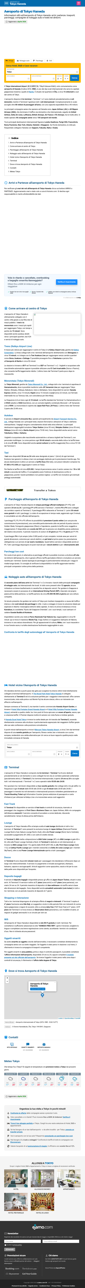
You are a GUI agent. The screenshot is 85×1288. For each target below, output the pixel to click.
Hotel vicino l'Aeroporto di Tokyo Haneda (26, 157)
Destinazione (10, 69)
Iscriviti (11, 1250)
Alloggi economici (42, 1179)
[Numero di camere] (66, 78)
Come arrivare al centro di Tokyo (22, 146)
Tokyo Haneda (18, 3)
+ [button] (7, 978)
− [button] (7, 981)
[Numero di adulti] (59, 78)
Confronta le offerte (18, 1113)
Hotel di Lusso (42, 1203)
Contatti (13, 168)
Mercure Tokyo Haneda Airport (47, 730)
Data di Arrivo (11, 76)
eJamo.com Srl (42, 1282)
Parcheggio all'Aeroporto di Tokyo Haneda (26, 150)
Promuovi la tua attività (19, 1286)
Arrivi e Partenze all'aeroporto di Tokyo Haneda (28, 143)
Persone (59, 76)
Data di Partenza (36, 76)
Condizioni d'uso (44, 1286)
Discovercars (15, 1142)
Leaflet (60, 1018)
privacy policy (17, 1245)
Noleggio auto (25, 61)
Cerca (74, 78)
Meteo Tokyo (15, 172)
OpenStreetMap (69, 1018)
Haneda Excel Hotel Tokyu (16, 720)
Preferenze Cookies (68, 1286)
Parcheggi (39, 61)
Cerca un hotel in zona (37, 989)
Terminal (13, 161)
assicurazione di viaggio (37, 1146)
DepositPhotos (60, 1268)
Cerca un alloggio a (12, 744)
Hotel (16, 1179)
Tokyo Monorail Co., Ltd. (37, 384)
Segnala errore (33, 1286)
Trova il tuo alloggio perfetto (21, 1123)
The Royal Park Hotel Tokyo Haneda (47, 694)
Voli (50, 61)
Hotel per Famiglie (16, 1203)
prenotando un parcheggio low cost (59, 1136)
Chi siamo (53, 1255)
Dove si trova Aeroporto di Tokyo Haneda (26, 164)
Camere (66, 76)
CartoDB (77, 1018)
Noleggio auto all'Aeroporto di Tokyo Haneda (27, 153)
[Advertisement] (42, 40)
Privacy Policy (56, 1286)
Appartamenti (69, 1179)
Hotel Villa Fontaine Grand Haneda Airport (28, 709)
